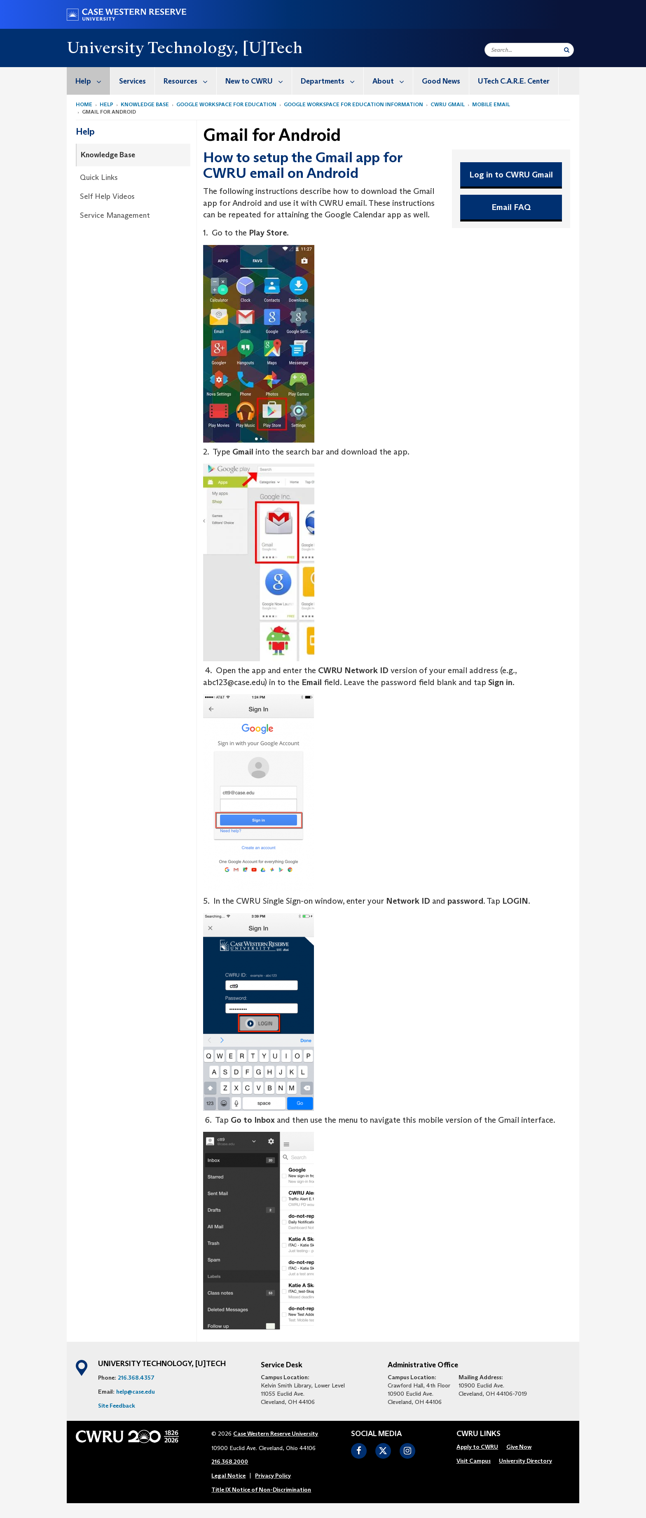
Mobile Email (491, 104)
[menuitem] (88, 81)
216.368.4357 (136, 1377)
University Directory (525, 1460)
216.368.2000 (229, 1461)
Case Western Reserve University (275, 1433)
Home (84, 104)
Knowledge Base (145, 104)
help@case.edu (135, 1391)
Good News (441, 81)
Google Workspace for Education (226, 104)
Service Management (115, 215)
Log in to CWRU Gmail (511, 175)
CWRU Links (478, 1434)
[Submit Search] (566, 50)
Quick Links (99, 177)
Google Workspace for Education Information (353, 104)
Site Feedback (116, 1405)
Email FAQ (511, 207)
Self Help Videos (107, 196)
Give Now (518, 1446)
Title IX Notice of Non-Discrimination (261, 1489)
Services (132, 81)
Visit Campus (473, 1460)
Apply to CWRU (477, 1446)
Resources (190, 81)
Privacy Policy (273, 1475)
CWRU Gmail (448, 104)
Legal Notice (228, 1475)
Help (92, 81)
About (392, 81)
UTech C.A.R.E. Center (514, 81)
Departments (332, 81)
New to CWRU (258, 81)
